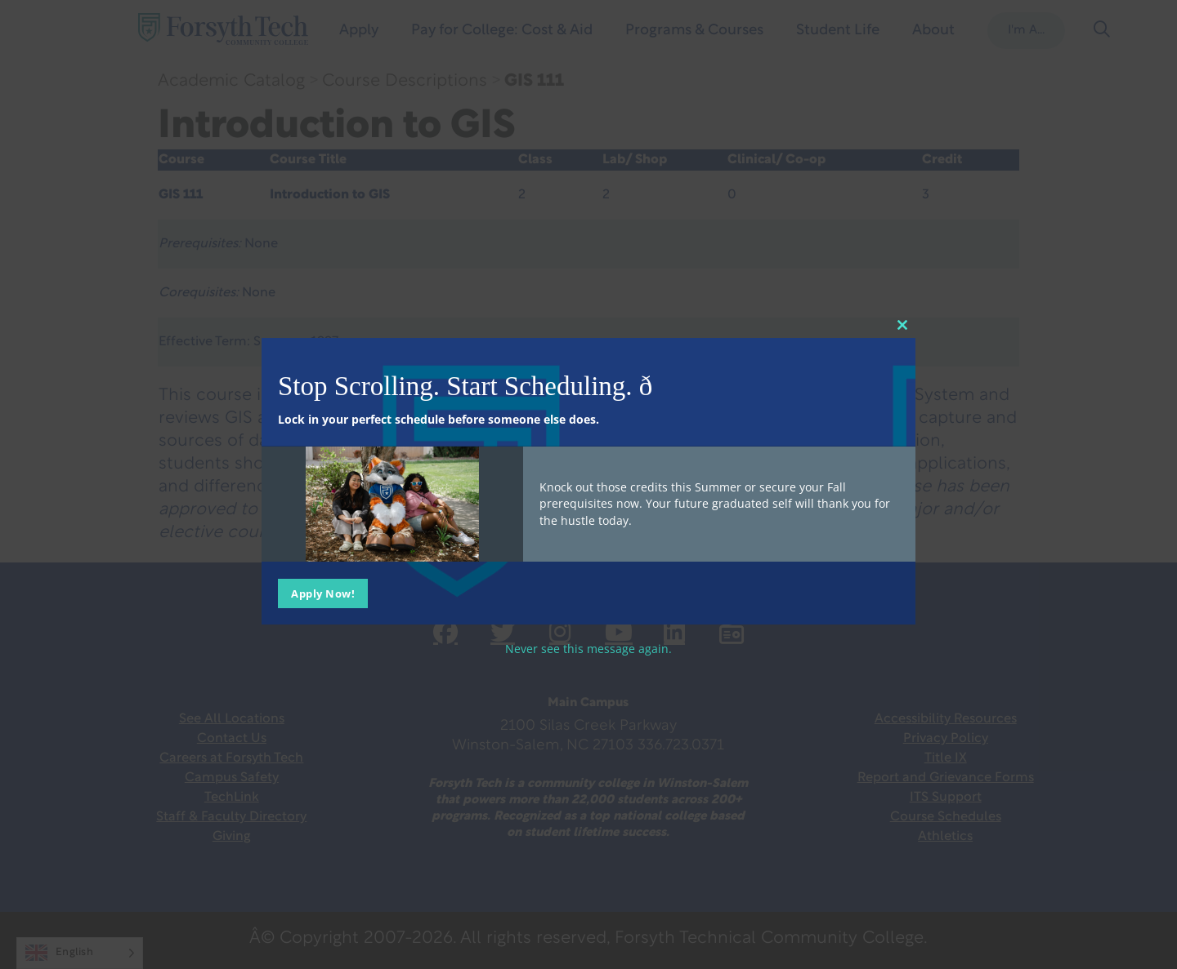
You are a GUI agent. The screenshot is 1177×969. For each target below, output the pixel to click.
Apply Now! (323, 593)
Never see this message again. (588, 648)
